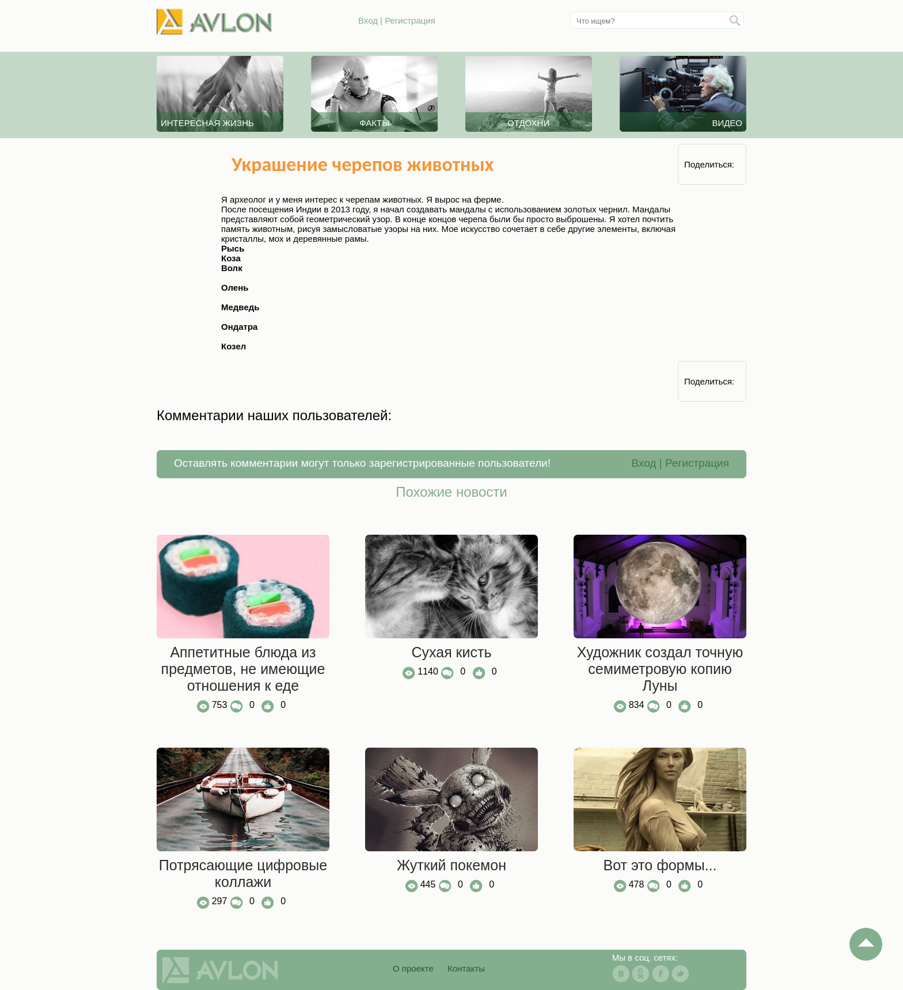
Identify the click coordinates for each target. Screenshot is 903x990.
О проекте (413, 968)
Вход (368, 20)
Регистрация (410, 20)
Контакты (466, 968)
